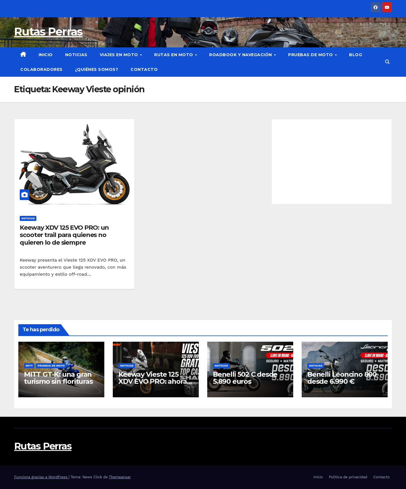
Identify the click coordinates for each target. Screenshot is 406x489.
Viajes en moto (120, 54)
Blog (355, 54)
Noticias (76, 54)
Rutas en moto (174, 54)
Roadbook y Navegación (241, 54)
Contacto (144, 69)
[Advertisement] (331, 161)
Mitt (29, 365)
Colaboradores (41, 69)
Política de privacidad (348, 477)
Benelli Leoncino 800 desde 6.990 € (342, 377)
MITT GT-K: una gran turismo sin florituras (58, 377)
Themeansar (120, 477)
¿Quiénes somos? (96, 69)
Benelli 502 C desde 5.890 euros (245, 377)
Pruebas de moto (311, 54)
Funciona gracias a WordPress (41, 477)
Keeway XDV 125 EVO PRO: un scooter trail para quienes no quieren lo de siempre (64, 235)
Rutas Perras (48, 31)
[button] (387, 62)
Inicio (46, 54)
